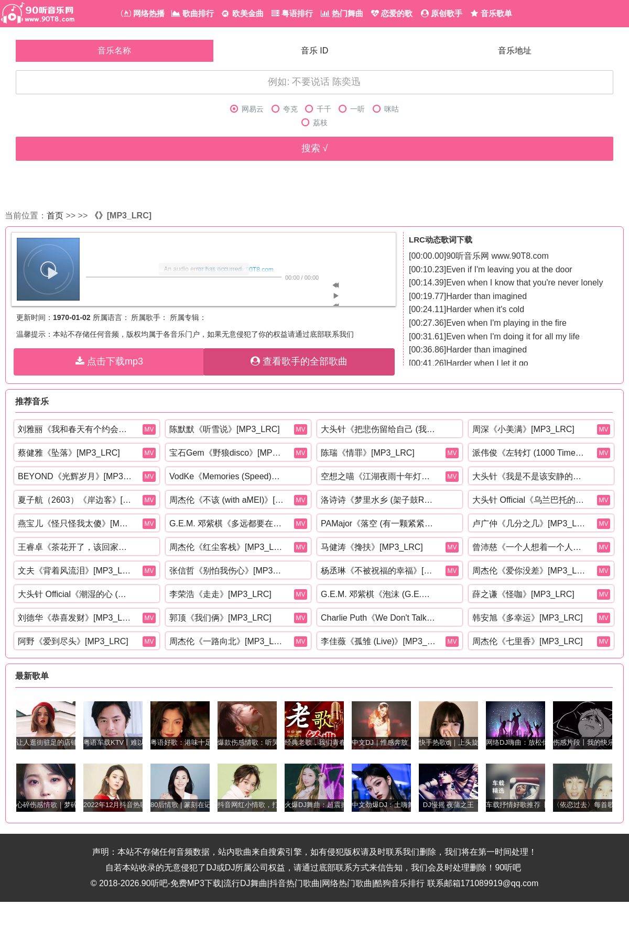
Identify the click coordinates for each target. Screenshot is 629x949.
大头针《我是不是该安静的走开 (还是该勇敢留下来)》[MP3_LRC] (530, 476)
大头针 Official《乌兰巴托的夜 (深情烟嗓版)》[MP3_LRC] (530, 499)
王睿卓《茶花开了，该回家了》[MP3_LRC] (75, 547)
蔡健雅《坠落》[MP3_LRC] (69, 452)
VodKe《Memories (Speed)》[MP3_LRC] (227, 476)
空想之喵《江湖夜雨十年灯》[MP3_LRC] (378, 476)
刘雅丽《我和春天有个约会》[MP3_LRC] (75, 429)
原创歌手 (441, 13)
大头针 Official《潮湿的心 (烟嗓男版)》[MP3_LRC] (75, 594)
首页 (55, 215)
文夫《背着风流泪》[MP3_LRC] (75, 570)
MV (149, 429)
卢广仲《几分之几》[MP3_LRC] (530, 523)
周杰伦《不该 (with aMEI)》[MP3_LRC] (227, 499)
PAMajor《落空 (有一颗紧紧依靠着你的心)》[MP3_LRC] (378, 523)
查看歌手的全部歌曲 (299, 361)
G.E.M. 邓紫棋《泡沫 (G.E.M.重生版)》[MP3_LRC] (378, 594)
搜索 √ (314, 148)
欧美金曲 (242, 13)
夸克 (285, 109)
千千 (318, 109)
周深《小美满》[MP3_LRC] (523, 429)
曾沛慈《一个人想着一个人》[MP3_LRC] (530, 547)
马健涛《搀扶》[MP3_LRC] (372, 547)
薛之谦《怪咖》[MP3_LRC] (523, 594)
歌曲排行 (192, 13)
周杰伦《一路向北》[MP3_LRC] (227, 641)
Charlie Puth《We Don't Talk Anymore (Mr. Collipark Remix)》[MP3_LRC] (378, 617)
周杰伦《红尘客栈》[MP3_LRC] (227, 547)
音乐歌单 (491, 13)
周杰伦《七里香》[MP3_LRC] (527, 641)
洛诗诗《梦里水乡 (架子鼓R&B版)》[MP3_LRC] (378, 499)
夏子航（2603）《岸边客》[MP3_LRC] (75, 499)
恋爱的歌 (392, 13)
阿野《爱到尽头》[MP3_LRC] (73, 641)
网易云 (247, 109)
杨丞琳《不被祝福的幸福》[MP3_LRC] (378, 570)
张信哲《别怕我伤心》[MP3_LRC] (227, 570)
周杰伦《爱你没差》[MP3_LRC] (530, 570)
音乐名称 (114, 50)
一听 (352, 109)
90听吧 (508, 867)
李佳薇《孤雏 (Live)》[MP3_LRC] (378, 641)
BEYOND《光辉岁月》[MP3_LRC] (75, 476)
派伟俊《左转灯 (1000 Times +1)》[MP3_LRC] (530, 452)
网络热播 (143, 13)
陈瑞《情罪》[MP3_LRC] (368, 452)
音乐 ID (314, 50)
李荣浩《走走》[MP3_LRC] (220, 594)
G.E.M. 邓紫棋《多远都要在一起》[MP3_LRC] (227, 523)
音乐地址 (515, 50)
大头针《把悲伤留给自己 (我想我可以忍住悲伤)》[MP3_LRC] (378, 429)
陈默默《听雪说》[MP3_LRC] (224, 429)
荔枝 (314, 122)
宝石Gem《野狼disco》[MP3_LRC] (227, 452)
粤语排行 (292, 13)
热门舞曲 (342, 13)
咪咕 (386, 109)
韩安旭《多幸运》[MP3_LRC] (527, 617)
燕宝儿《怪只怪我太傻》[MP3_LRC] (75, 523)
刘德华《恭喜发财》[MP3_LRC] (75, 617)
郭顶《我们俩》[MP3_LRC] (220, 617)
